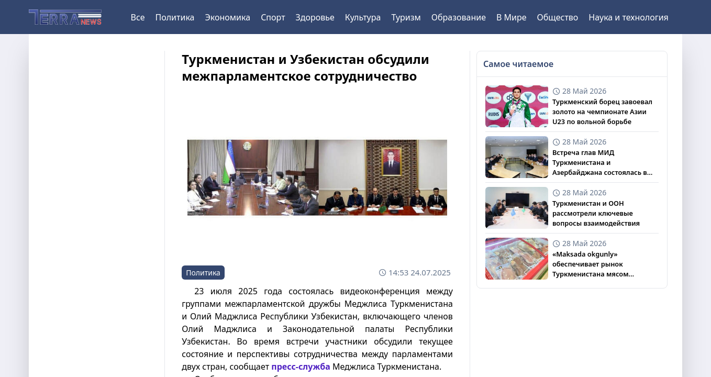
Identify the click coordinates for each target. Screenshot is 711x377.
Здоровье (315, 17)
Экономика (227, 17)
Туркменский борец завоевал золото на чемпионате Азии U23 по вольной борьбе (602, 111)
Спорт (273, 17)
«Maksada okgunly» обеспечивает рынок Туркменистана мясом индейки (590, 264)
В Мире (511, 17)
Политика (174, 17)
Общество (558, 17)
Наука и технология (628, 17)
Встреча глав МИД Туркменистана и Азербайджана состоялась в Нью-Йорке (599, 163)
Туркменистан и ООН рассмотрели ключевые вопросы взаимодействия (596, 213)
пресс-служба (300, 366)
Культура (363, 17)
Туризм (405, 17)
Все (138, 17)
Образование (458, 17)
